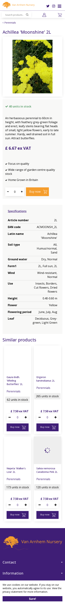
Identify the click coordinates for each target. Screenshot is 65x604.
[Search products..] (16, 15)
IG (53, 6)
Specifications (17, 211)
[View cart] (59, 15)
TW (48, 6)
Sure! (32, 599)
